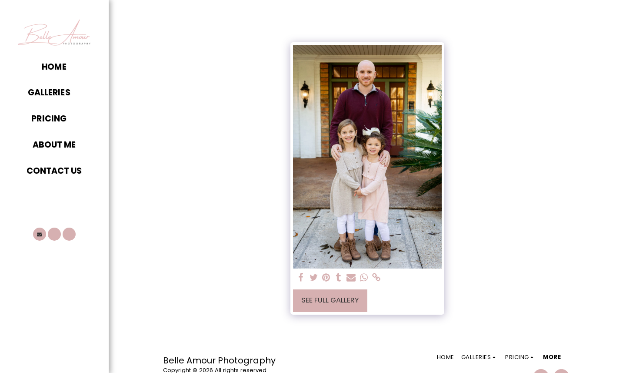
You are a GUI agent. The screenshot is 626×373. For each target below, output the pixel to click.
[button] (54, 93)
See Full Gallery (330, 300)
